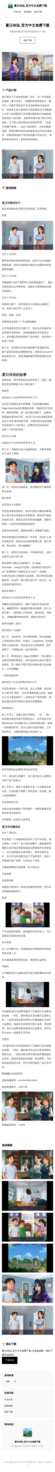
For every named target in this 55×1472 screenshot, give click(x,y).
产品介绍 (17, 12)
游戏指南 (27, 12)
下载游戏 (10, 1360)
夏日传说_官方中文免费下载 (27, 6)
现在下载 (38, 12)
